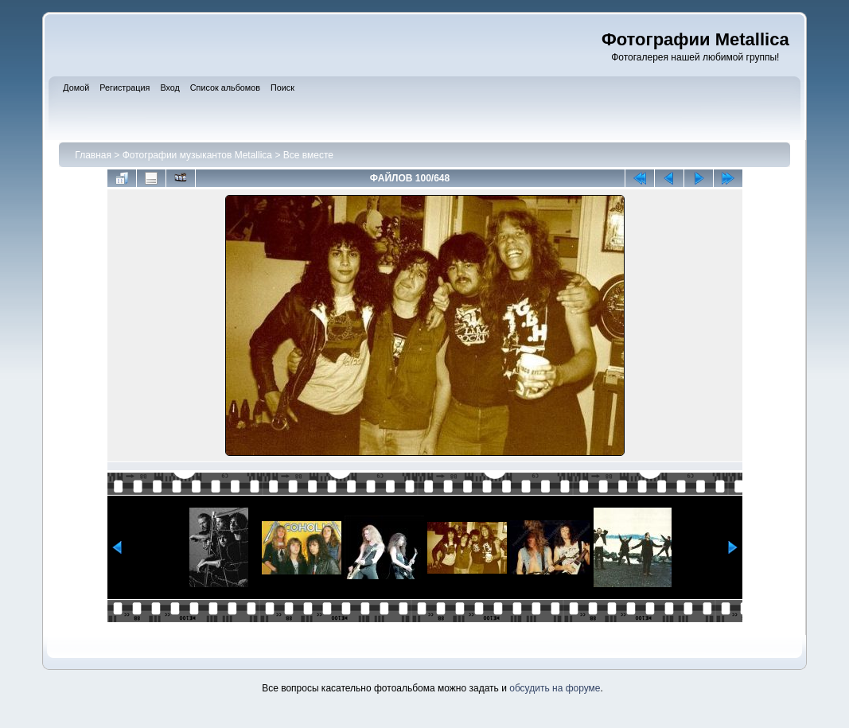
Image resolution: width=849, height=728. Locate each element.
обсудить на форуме (554, 688)
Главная (93, 155)
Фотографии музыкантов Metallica (197, 155)
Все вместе (308, 155)
